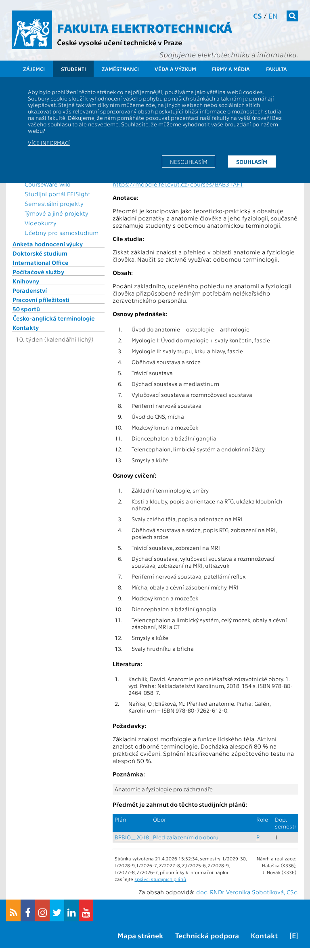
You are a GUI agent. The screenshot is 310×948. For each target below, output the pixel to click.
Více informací (49, 142)
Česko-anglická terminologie (54, 318)
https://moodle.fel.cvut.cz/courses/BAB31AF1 (178, 184)
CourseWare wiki (48, 184)
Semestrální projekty (54, 203)
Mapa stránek (140, 935)
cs (257, 15)
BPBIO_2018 (132, 837)
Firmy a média (231, 69)
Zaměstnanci (120, 69)
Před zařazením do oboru (186, 837)
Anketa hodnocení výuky (48, 243)
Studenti (73, 69)
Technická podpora (207, 935)
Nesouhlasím (188, 161)
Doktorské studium (40, 253)
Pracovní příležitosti (41, 299)
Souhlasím (252, 161)
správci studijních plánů (160, 879)
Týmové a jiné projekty (56, 213)
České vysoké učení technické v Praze (119, 42)
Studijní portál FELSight (57, 193)
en (273, 15)
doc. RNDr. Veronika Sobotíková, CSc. (247, 892)
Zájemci (34, 69)
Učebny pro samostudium (61, 232)
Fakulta (276, 69)
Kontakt (264, 935)
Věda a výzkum (175, 69)
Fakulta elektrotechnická (144, 27)
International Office (41, 262)
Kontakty (26, 327)
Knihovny (26, 281)
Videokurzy (41, 223)
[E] (294, 935)
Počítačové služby (38, 271)
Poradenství (30, 290)
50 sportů (26, 309)
